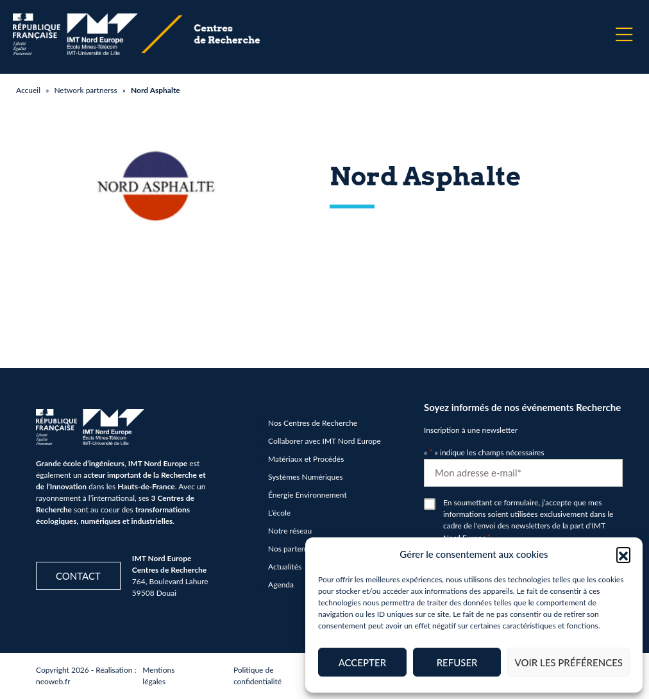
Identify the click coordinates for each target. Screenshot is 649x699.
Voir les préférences (568, 662)
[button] (623, 554)
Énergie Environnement (307, 495)
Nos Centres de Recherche (312, 423)
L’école (279, 513)
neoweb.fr (53, 681)
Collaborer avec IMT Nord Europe (324, 441)
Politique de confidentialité (257, 675)
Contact (78, 576)
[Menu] (624, 34)
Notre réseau (290, 530)
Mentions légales (158, 675)
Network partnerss (85, 90)
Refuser (457, 662)
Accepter (362, 662)
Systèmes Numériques (305, 477)
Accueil (28, 90)
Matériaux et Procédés (306, 459)
